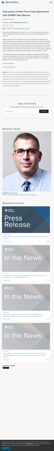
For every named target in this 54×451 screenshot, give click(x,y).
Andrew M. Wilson (9, 19)
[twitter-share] (11, 25)
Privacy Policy (29, 443)
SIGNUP (44, 111)
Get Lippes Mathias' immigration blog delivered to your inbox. (27, 107)
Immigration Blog (21, 22)
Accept (6, 448)
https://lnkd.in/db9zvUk (9, 67)
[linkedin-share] (4, 25)
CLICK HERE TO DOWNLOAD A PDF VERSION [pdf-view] (16, 29)
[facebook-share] (7, 25)
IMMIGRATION (6, 367)
